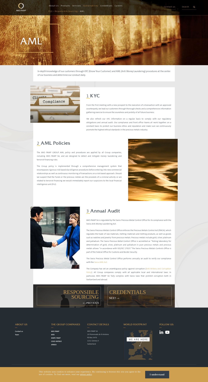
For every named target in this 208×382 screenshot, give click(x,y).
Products (65, 6)
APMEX (53, 345)
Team (17, 335)
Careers (119, 6)
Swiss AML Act (100, 262)
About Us (54, 6)
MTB (52, 335)
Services (76, 6)
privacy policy (86, 374)
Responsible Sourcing (66, 11)
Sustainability (90, 6)
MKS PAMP (55, 331)
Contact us (169, 7)
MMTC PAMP (56, 338)
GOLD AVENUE (56, 341)
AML (82, 11)
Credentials (106, 6)
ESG (51, 11)
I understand (157, 374)
